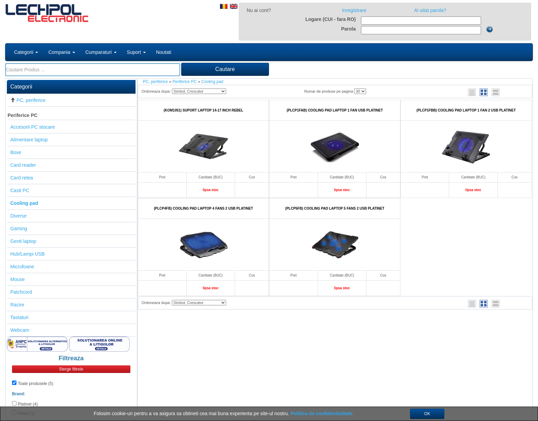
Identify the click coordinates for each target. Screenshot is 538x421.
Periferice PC (22, 115)
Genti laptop (23, 241)
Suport (136, 52)
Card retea (21, 177)
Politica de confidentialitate (322, 413)
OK (427, 413)
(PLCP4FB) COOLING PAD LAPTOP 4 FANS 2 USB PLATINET (203, 208)
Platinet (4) (28, 404)
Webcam (19, 330)
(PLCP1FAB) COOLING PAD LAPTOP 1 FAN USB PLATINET (334, 110)
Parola (348, 29)
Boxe (15, 152)
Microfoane (22, 266)
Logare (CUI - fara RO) (330, 19)
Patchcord (21, 292)
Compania (61, 52)
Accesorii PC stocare (32, 127)
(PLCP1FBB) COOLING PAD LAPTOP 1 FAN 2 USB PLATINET (466, 110)
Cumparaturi (101, 52)
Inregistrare (354, 10)
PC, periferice (31, 100)
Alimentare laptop (29, 139)
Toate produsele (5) (35, 383)
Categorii (26, 52)
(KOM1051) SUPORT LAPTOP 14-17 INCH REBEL (203, 110)
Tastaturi (19, 317)
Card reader (23, 165)
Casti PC (19, 190)
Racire (17, 304)
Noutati (163, 52)
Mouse (17, 279)
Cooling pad (212, 81)
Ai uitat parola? (430, 10)
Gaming (18, 228)
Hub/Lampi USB (27, 254)
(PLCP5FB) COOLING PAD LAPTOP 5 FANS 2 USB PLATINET (334, 208)
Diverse (18, 216)
